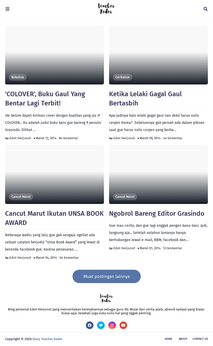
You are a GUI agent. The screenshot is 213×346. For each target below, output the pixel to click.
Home (168, 339)
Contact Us (200, 339)
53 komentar (172, 248)
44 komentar (172, 138)
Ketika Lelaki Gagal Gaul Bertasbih (145, 98)
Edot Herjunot (20, 138)
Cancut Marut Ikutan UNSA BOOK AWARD (54, 218)
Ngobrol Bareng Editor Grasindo (156, 214)
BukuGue (17, 77)
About (183, 339)
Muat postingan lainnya (107, 276)
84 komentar (68, 138)
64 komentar (69, 258)
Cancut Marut (21, 197)
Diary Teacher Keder (47, 339)
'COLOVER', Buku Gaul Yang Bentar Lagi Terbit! (45, 98)
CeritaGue (122, 77)
